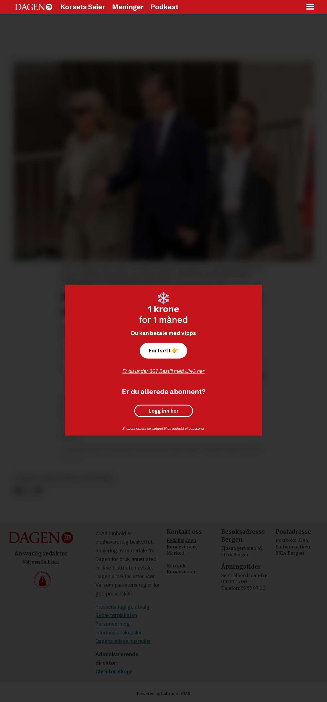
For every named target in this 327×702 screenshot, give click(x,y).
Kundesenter (181, 572)
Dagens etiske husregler (123, 641)
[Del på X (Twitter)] (28, 491)
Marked (175, 553)
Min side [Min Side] (177, 565)
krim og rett (60, 478)
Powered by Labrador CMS (163, 693)
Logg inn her (164, 411)
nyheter (27, 478)
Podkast (164, 7)
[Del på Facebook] (18, 491)
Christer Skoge (114, 671)
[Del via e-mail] (38, 491)
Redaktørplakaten (116, 615)
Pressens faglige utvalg (122, 607)
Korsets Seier (83, 7)
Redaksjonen (181, 540)
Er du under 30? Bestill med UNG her (163, 371)
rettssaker (97, 478)
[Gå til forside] (34, 7)
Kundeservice (182, 547)
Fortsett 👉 (163, 350)
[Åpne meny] (311, 7)
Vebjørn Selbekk (41, 562)
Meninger (128, 7)
